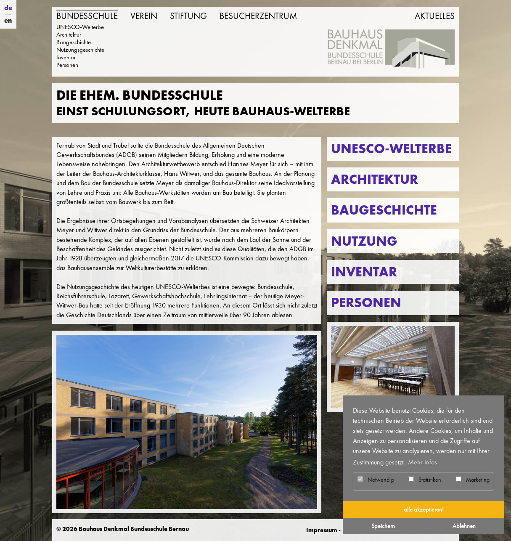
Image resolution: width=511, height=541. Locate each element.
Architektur (68, 34)
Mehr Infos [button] (422, 462)
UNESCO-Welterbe (80, 27)
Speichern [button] (383, 526)
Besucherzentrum (258, 16)
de (8, 7)
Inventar (66, 57)
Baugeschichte (73, 42)
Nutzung (364, 241)
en (8, 20)
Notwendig (375, 479)
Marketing (473, 479)
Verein (143, 16)
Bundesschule (87, 16)
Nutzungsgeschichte (80, 49)
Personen (67, 65)
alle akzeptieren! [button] (424, 509)
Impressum (321, 530)
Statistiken (424, 479)
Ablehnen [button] (464, 526)
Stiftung (188, 16)
